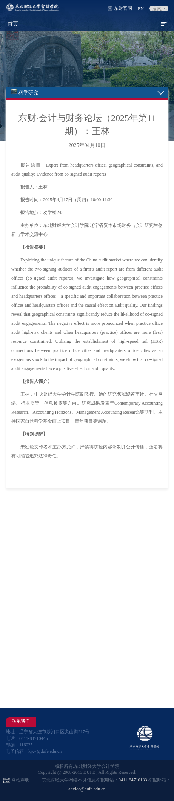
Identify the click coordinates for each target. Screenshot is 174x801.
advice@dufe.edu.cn (86, 789)
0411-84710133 (133, 780)
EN (141, 8)
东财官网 (123, 8)
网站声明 (20, 780)
